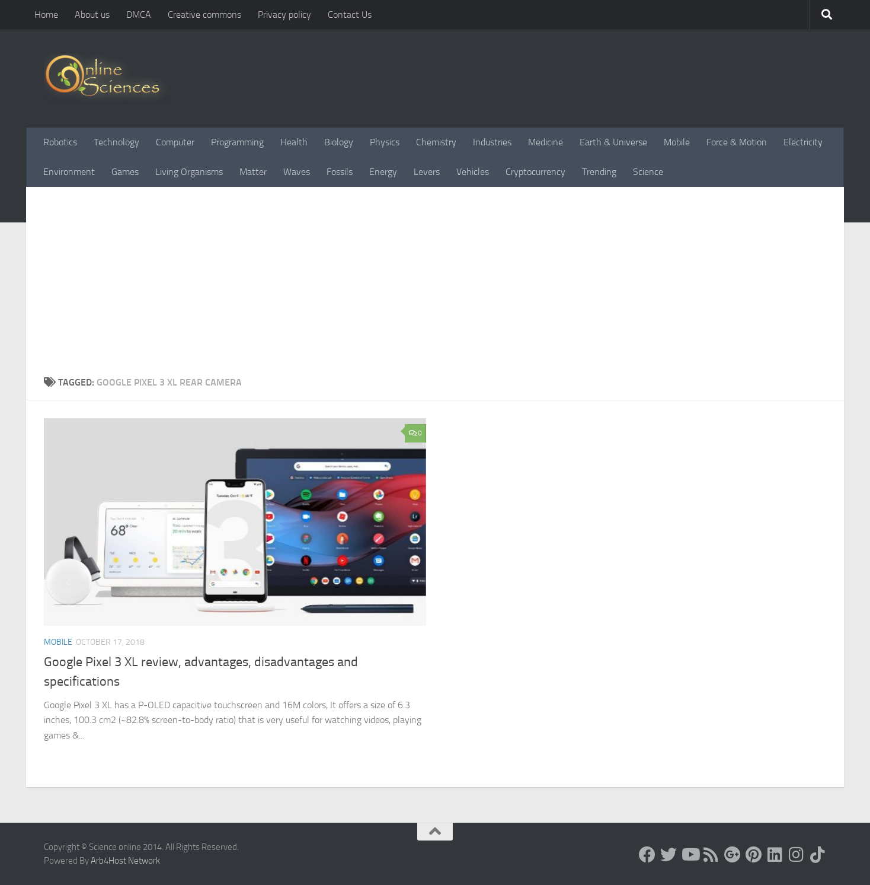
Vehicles (472, 171)
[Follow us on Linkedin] (775, 854)
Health (294, 142)
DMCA (138, 14)
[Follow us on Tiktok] (818, 854)
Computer (175, 142)
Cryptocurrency (535, 171)
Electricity (803, 142)
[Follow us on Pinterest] (754, 854)
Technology (116, 142)
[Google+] (732, 854)
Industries (492, 142)
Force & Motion (736, 142)
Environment (69, 171)
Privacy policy (284, 14)
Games (125, 171)
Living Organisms (189, 171)
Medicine (545, 142)
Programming (237, 142)
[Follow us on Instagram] (796, 854)
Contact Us (350, 14)
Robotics (60, 142)
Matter (253, 171)
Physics (384, 142)
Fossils (340, 171)
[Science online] (647, 854)
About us (92, 14)
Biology (338, 142)
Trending (599, 171)
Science (648, 171)
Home (46, 14)
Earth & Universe (613, 142)
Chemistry (436, 142)
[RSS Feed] (711, 854)
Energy (383, 171)
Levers (427, 171)
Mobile (677, 142)
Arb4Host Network (125, 860)
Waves (296, 171)
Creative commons (204, 14)
